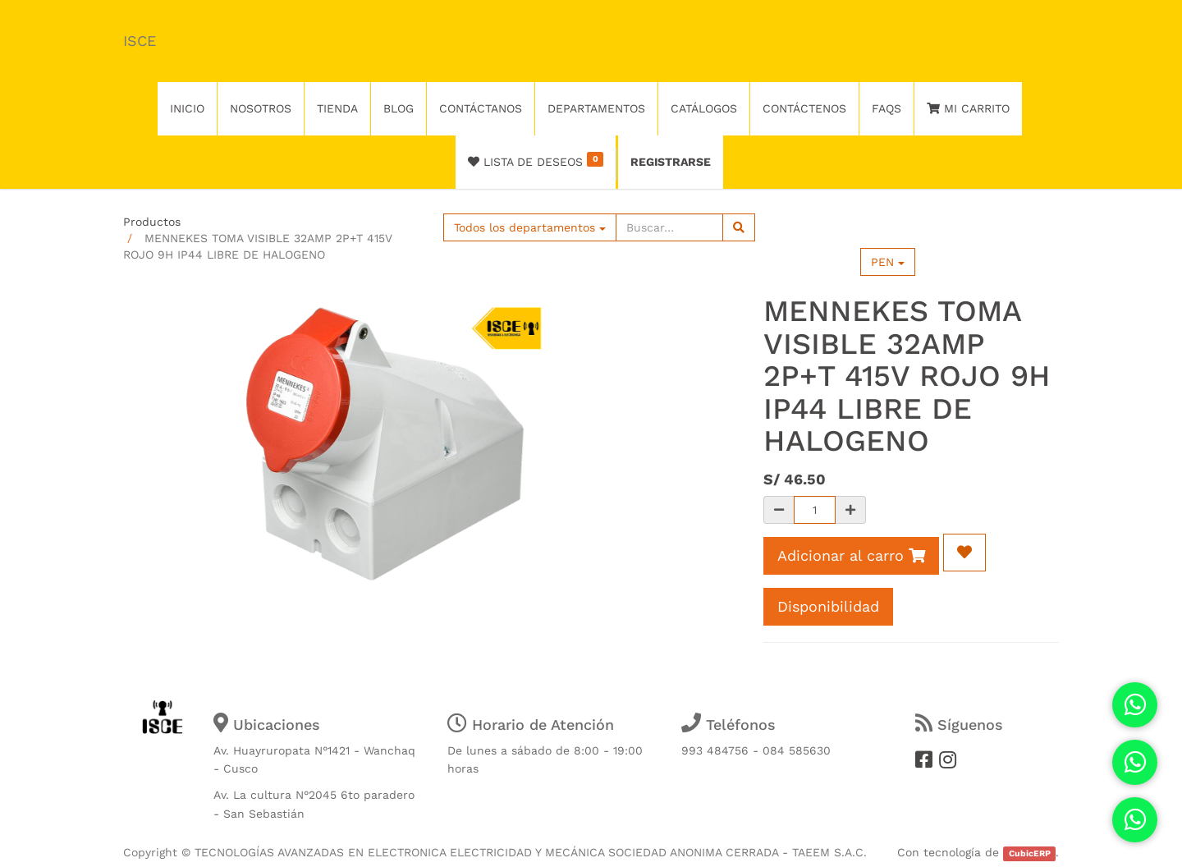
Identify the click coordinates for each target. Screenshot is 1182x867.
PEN (888, 261)
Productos (152, 221)
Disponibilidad (828, 606)
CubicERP (1030, 853)
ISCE (139, 40)
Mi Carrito (968, 108)
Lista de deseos (535, 160)
